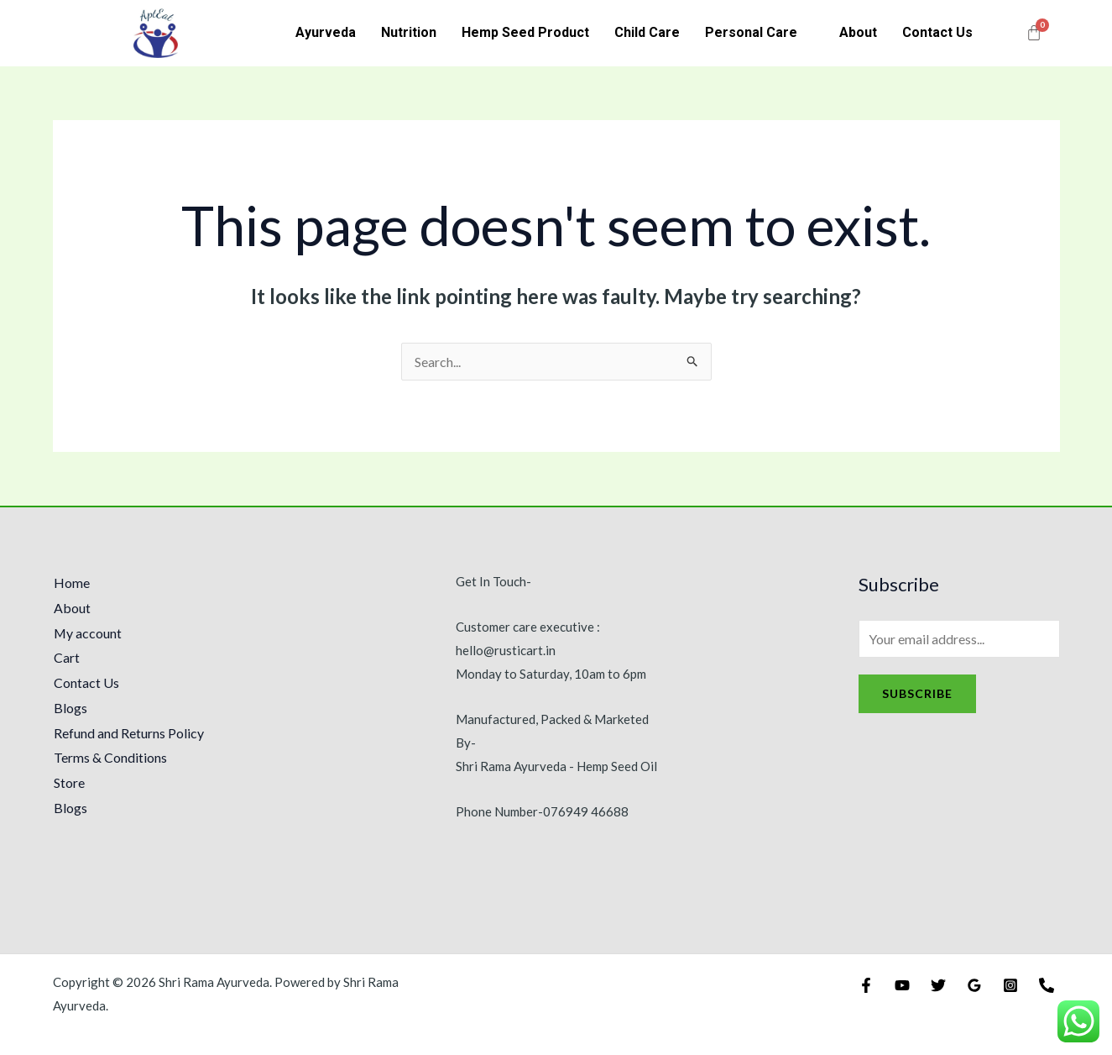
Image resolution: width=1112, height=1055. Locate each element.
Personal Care (751, 32)
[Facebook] (866, 985)
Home (71, 582)
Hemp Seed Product (525, 32)
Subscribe (917, 693)
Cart (66, 657)
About (858, 32)
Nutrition (408, 32)
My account (87, 633)
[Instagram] (1010, 985)
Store (68, 782)
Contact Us (937, 32)
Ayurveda (325, 32)
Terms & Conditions (109, 757)
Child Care (647, 32)
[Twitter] (938, 985)
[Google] (974, 985)
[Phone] (1046, 985)
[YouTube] (902, 985)
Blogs (69, 708)
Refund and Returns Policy (128, 733)
